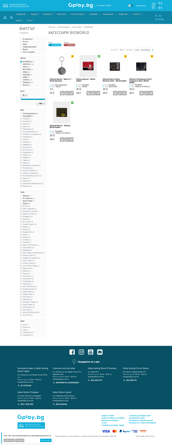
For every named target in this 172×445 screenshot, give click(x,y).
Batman (27, 196)
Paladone (28, 82)
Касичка (27, 121)
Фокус (25, 49)
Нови (25, 44)
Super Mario (29, 305)
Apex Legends (29, 209)
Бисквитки (19, 440)
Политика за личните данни (141, 420)
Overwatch (28, 279)
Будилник (28, 152)
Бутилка (27, 147)
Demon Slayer (29, 224)
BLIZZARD (28, 69)
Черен (26, 327)
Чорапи (27, 142)
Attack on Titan (30, 214)
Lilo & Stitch (29, 261)
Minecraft (27, 268)
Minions (27, 271)
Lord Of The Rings (31, 266)
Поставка (28, 168)
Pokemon (28, 284)
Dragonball (28, 232)
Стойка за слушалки (32, 134)
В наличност (28, 39)
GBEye (27, 72)
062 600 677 (97, 380)
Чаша (26, 139)
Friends (27, 242)
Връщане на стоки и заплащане (142, 423)
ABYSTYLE (28, 64)
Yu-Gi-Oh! (27, 315)
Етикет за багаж (30, 173)
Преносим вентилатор (33, 183)
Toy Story (27, 310)
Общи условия (108, 416)
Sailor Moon (28, 292)
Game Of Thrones (31, 245)
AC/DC (26, 206)
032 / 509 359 (27, 404)
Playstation (28, 281)
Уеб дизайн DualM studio (145, 436)
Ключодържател (30, 113)
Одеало (27, 181)
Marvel (26, 203)
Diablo (26, 227)
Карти (26, 178)
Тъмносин (28, 335)
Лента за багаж (30, 171)
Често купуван (29, 52)
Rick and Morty (30, 286)
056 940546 (61, 404)
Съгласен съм (46, 440)
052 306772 (131, 380)
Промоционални (29, 47)
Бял (25, 325)
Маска (26, 126)
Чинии (26, 158)
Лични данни (9, 440)
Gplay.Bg (27, 75)
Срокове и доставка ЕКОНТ (140, 416)
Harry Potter (29, 201)
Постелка (28, 150)
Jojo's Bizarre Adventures (34, 253)
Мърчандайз (63, 27)
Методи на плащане (110, 420)
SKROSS (27, 80)
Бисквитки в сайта (137, 418)
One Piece (28, 276)
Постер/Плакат (30, 132)
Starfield (27, 299)
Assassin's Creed (30, 211)
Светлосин (28, 332)
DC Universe (28, 198)
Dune (26, 235)
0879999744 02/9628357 (67, 382)
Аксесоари (77, 27)
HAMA (26, 77)
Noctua (26, 85)
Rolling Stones (30, 289)
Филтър (27, 186)
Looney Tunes (29, 263)
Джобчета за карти (31, 165)
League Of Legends (31, 258)
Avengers (27, 216)
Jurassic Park (29, 255)
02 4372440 (26, 385)
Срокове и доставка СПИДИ (113, 425)
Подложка (28, 129)
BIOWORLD (28, 62)
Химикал (27, 145)
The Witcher (28, 307)
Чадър (26, 160)
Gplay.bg (27, 250)
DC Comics (28, 222)
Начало (51, 27)
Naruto (26, 274)
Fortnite (27, 240)
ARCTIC (26, 67)
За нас (104, 423)
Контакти (142, 6)
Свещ (26, 163)
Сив (25, 330)
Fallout (26, 237)
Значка (26, 119)
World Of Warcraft (31, 312)
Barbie (26, 219)
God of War (28, 248)
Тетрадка (27, 137)
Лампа (26, 124)
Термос (27, 155)
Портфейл (28, 116)
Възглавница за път (32, 176)
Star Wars (28, 297)
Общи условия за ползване (113, 418)
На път (25, 42)
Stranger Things (30, 302)
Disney (26, 229)
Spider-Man (28, 294)
